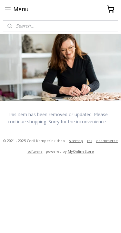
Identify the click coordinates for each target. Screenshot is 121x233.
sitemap (76, 140)
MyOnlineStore (81, 151)
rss (89, 140)
